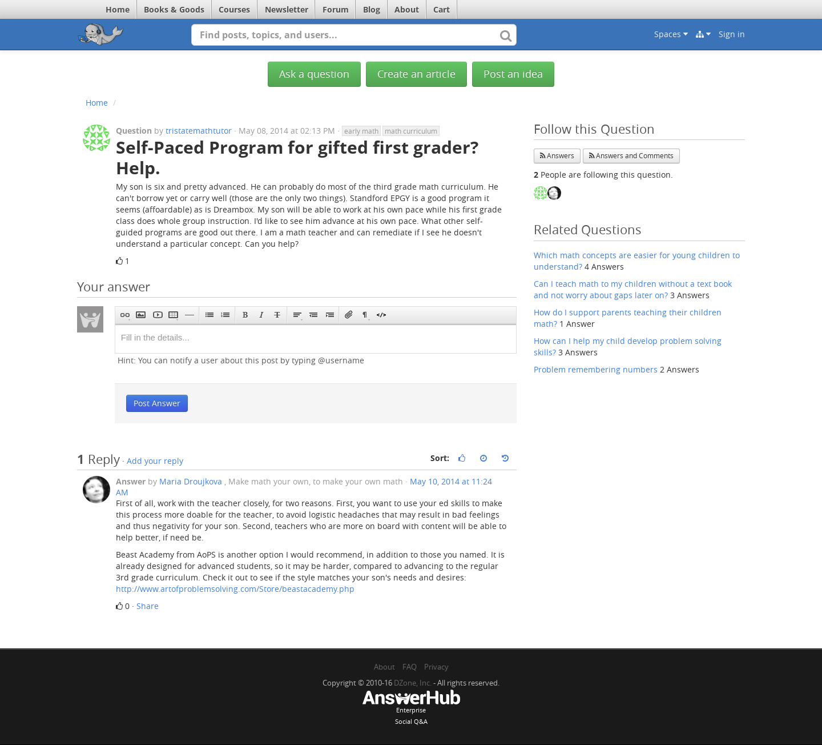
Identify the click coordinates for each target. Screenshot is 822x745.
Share (147, 605)
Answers (557, 155)
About (406, 9)
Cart (441, 9)
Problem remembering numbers (596, 369)
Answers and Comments (631, 155)
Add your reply (155, 460)
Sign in (732, 34)
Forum (336, 9)
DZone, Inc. (413, 683)
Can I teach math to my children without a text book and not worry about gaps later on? (633, 289)
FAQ (409, 667)
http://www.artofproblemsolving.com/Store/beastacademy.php (235, 588)
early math (361, 130)
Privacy (436, 667)
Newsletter (286, 9)
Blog (371, 9)
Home (118, 9)
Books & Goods (174, 9)
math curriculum (411, 130)
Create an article (416, 74)
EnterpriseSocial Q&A (411, 708)
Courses (234, 9)
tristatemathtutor (199, 130)
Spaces (671, 34)
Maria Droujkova (190, 481)
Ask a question (314, 74)
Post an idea (513, 74)
